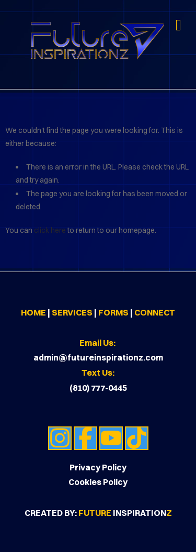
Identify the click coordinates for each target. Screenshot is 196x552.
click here (50, 230)
